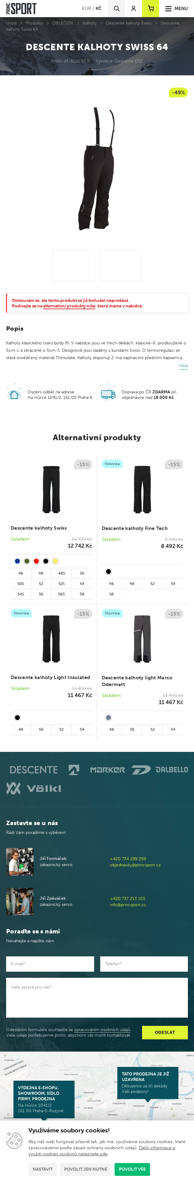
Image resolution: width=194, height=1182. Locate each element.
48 (40, 573)
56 (41, 594)
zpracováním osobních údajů (102, 1029)
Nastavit (43, 1169)
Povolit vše (132, 1169)
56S (61, 594)
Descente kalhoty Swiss (129, 23)
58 (82, 594)
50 (82, 573)
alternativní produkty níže (69, 306)
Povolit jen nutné (85, 1169)
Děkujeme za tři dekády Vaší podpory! (148, 1082)
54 (82, 583)
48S (61, 573)
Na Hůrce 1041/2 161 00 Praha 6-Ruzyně (44, 1099)
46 (20, 573)
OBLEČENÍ (62, 23)
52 (41, 583)
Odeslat (165, 1032)
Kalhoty (89, 23)
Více (183, 365)
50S (20, 583)
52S (61, 583)
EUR (86, 8)
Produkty (34, 23)
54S (20, 594)
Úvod (11, 23)
